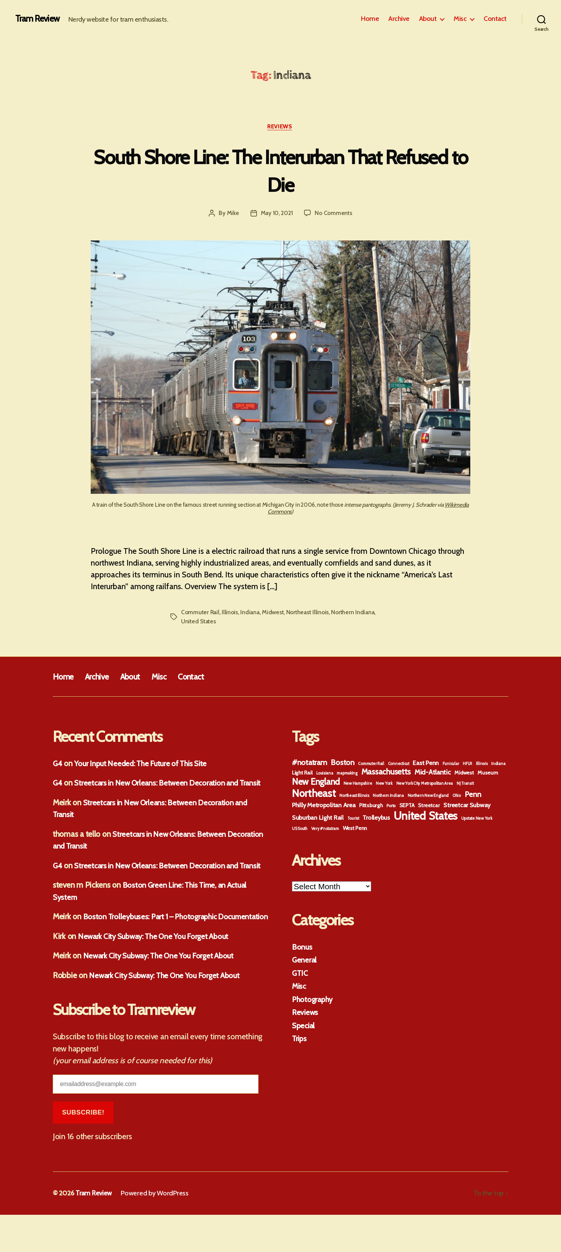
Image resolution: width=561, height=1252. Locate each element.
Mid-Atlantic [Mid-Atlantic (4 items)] (432, 773)
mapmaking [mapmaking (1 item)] (347, 774)
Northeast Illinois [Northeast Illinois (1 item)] (354, 796)
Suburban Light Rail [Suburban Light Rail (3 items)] (318, 818)
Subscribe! (83, 1149)
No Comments (334, 214)
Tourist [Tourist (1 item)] (353, 819)
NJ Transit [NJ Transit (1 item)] (465, 784)
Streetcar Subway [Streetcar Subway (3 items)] (466, 806)
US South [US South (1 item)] (299, 829)
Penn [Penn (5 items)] (473, 795)
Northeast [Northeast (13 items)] (314, 794)
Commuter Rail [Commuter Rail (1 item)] (371, 764)
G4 (58, 764)
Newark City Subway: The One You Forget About (158, 973)
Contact (495, 19)
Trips (300, 1039)
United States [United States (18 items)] (426, 817)
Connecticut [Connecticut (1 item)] (398, 764)
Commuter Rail (201, 613)
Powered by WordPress (156, 1230)
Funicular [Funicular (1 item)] (451, 764)
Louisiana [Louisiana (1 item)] (324, 774)
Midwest (274, 613)
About (428, 19)
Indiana (251, 613)
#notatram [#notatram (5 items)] (309, 763)
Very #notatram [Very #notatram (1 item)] (325, 829)
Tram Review (37, 19)
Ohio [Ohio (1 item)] (456, 796)
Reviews (280, 127)
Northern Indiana (357, 613)
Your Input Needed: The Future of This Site (145, 764)
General (304, 961)
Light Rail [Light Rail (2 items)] (302, 773)
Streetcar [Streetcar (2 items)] (429, 806)
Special (304, 1026)
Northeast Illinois (310, 613)
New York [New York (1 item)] (384, 784)
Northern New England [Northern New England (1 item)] (428, 796)
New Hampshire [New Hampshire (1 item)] (358, 784)
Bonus (302, 948)
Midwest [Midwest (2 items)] (464, 773)
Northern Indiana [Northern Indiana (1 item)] (388, 796)
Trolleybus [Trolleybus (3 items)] (375, 818)
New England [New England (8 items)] (316, 783)
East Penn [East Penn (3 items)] (426, 764)
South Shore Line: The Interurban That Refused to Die (280, 170)
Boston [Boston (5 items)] (342, 763)
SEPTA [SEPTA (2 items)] (406, 806)
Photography (313, 1000)
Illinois (231, 613)
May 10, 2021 (276, 214)
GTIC (300, 974)
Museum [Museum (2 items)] (487, 773)
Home (370, 19)
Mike (232, 214)
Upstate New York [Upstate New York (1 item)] (476, 819)
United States (199, 622)
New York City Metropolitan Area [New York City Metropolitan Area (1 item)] (424, 784)
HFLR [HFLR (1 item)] (467, 764)
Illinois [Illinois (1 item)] (482, 764)
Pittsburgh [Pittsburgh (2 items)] (371, 806)
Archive (399, 19)
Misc (460, 19)
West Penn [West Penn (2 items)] (355, 829)
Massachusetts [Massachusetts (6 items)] (386, 773)
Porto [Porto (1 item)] (391, 807)
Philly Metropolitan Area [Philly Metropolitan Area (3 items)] (324, 806)
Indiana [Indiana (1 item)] (498, 764)
